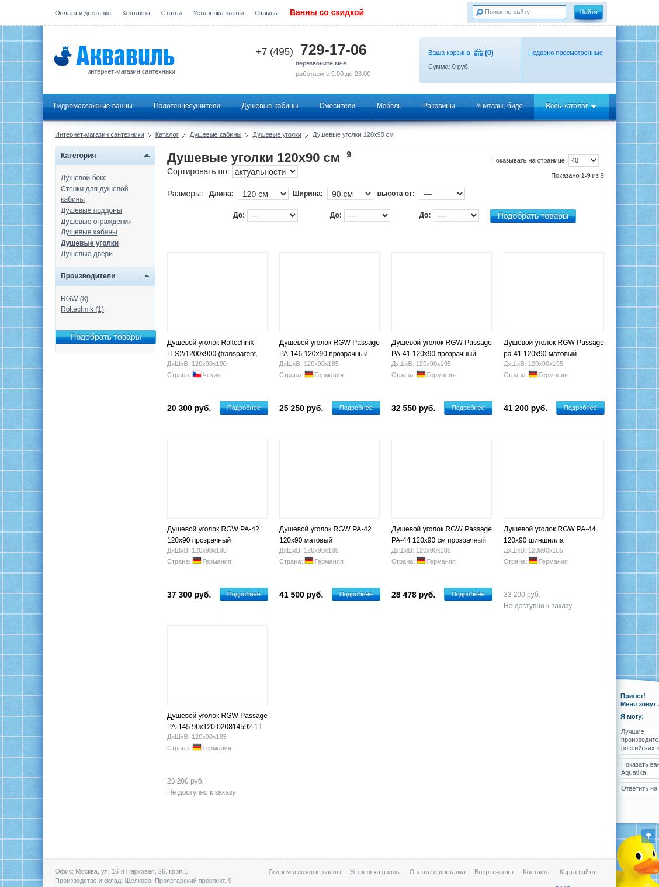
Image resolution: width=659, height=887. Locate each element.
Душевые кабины (270, 106)
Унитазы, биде (499, 106)
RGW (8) (74, 299)
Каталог (167, 134)
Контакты (136, 12)
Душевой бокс (84, 178)
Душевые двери (87, 254)
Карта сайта (577, 871)
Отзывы (267, 12)
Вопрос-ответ (494, 871)
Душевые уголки (276, 134)
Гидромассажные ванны (93, 106)
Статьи (171, 12)
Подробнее (244, 407)
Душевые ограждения (96, 222)
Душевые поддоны (91, 210)
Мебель (389, 106)
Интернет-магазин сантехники (99, 134)
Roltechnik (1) (82, 309)
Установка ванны (218, 12)
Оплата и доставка (83, 12)
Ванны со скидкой (327, 12)
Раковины (439, 106)
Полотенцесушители (187, 106)
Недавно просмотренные (565, 52)
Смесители (338, 106)
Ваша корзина (449, 52)
